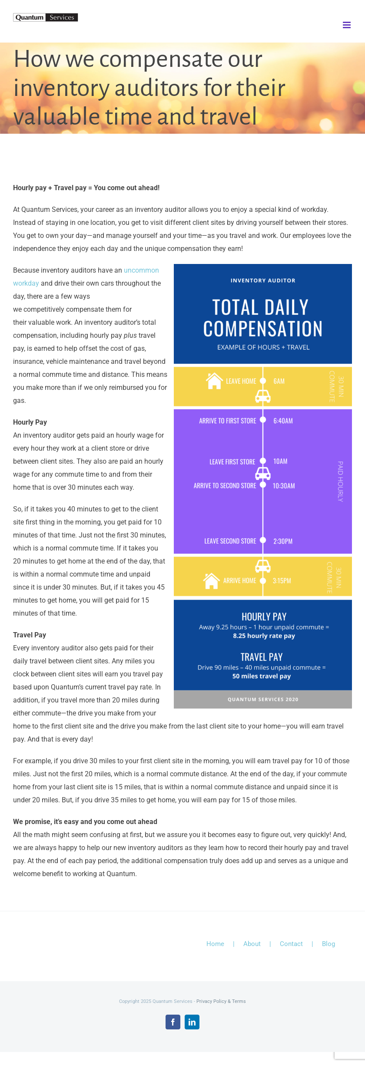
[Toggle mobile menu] (347, 25)
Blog (328, 944)
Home (215, 944)
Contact (291, 944)
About (252, 944)
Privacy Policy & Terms (221, 1001)
